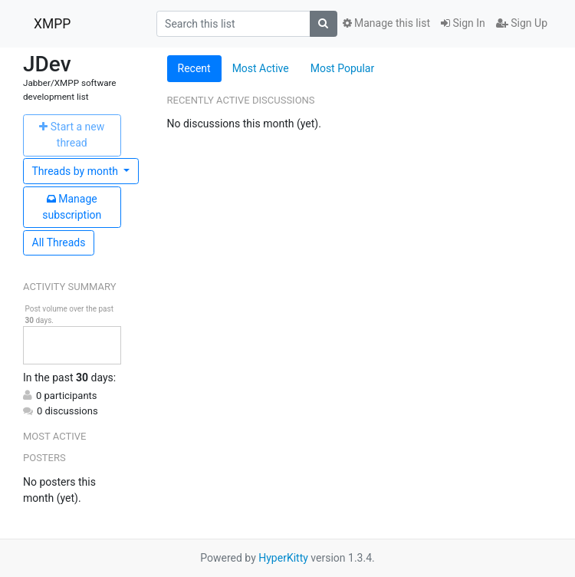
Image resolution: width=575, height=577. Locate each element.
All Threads (59, 242)
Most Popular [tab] (342, 68)
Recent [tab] (194, 68)
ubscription (71, 207)
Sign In (463, 23)
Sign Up (521, 23)
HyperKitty (283, 558)
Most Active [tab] (260, 68)
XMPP (52, 23)
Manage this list (386, 23)
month (76, 171)
